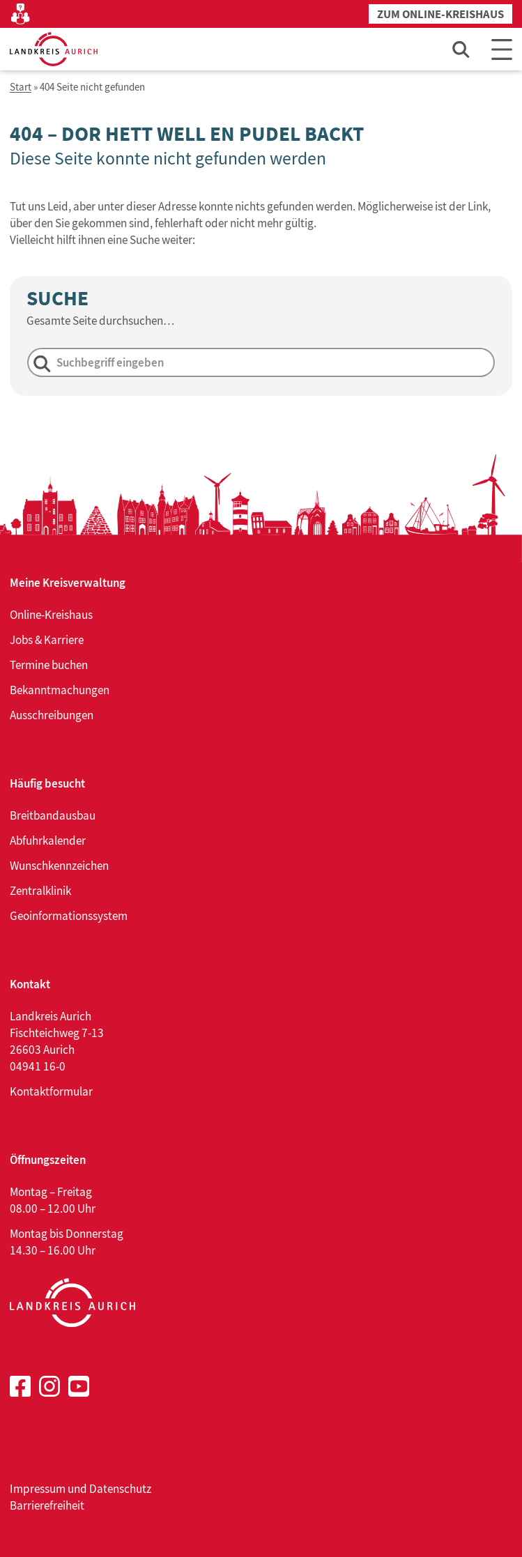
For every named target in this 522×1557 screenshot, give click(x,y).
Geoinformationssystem (69, 915)
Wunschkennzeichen (59, 865)
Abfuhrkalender (48, 840)
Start (20, 87)
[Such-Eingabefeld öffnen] (461, 49)
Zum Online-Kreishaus (440, 14)
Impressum (38, 1488)
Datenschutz (120, 1488)
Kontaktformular (51, 1091)
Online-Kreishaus (51, 614)
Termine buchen (49, 665)
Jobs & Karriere (47, 639)
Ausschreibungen (51, 715)
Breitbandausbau (52, 815)
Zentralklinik (40, 890)
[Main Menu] (502, 49)
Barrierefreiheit (47, 1505)
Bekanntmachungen (59, 690)
